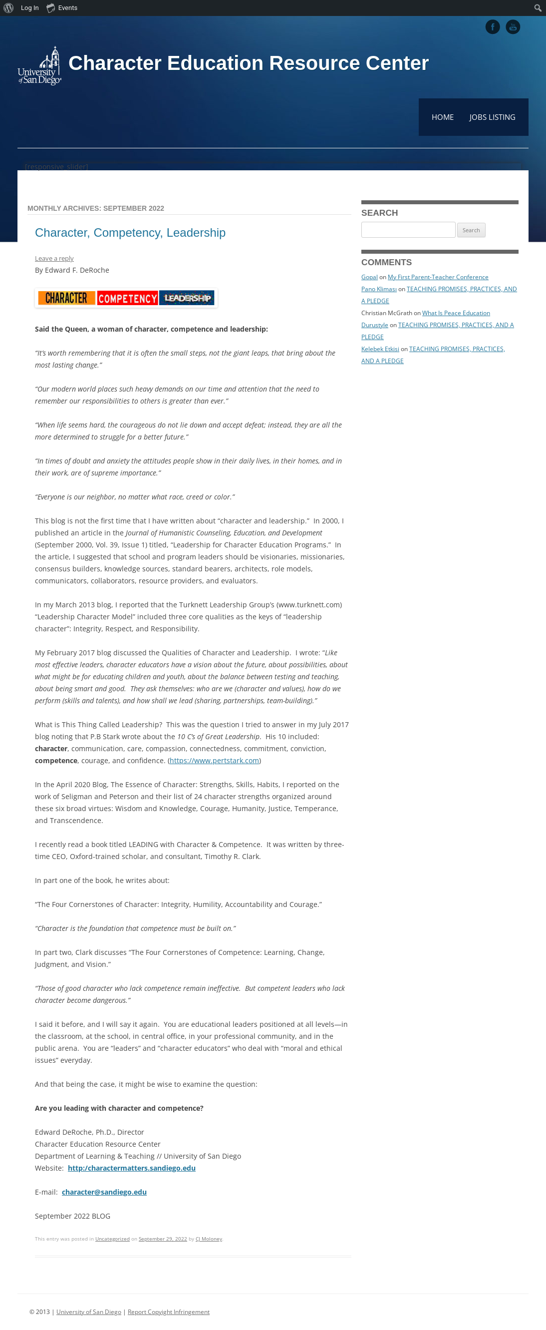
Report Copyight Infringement (169, 1312)
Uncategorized (112, 1238)
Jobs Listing (493, 117)
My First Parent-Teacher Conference (438, 277)
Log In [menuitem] (30, 7)
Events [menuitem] (61, 7)
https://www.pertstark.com (214, 760)
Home (443, 117)
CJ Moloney (209, 1238)
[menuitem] (8, 8)
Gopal (369, 277)
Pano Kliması (379, 289)
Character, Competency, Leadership (130, 232)
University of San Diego (88, 1312)
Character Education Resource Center (248, 63)
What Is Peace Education (456, 313)
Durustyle (374, 325)
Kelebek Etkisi (380, 349)
